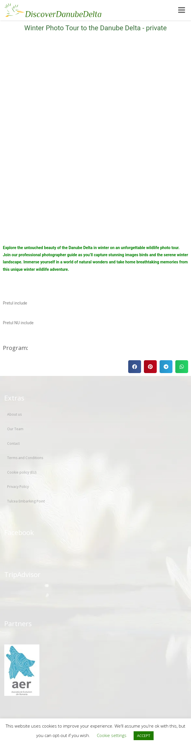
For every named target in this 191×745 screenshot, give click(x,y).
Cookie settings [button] (111, 735)
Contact (13, 443)
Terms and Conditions (25, 457)
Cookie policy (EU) (21, 472)
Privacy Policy (18, 486)
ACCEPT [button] (143, 735)
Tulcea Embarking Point (26, 501)
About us (14, 414)
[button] (134, 366)
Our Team (15, 428)
